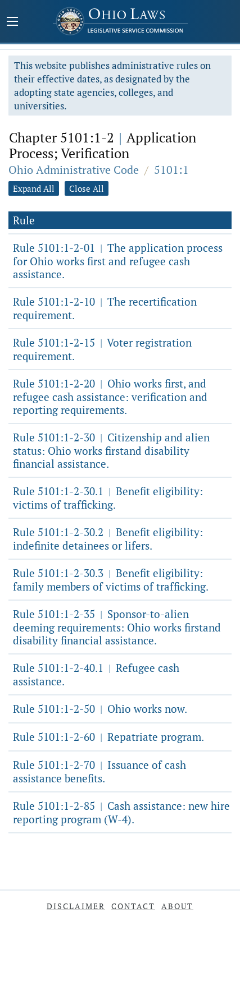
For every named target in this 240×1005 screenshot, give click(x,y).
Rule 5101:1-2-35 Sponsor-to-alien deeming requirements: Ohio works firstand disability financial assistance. (117, 627)
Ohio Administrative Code (73, 169)
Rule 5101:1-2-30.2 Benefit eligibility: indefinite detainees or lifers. (108, 538)
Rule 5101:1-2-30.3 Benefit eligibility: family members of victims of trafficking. (111, 579)
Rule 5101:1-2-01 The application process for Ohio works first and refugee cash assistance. (118, 261)
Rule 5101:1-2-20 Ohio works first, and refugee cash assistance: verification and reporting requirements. (110, 396)
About (177, 906)
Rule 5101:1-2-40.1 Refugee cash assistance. (96, 674)
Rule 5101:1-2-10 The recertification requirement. (105, 308)
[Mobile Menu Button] (12, 22)
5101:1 (171, 169)
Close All (86, 188)
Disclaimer (76, 906)
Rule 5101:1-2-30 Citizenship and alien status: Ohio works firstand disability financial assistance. (111, 450)
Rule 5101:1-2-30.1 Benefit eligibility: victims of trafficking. (108, 497)
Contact (133, 906)
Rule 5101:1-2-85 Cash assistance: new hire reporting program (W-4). (121, 812)
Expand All (34, 188)
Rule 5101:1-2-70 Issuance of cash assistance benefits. (99, 771)
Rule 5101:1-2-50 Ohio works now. (100, 709)
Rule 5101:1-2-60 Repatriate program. (108, 737)
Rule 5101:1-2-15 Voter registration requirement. (102, 349)
